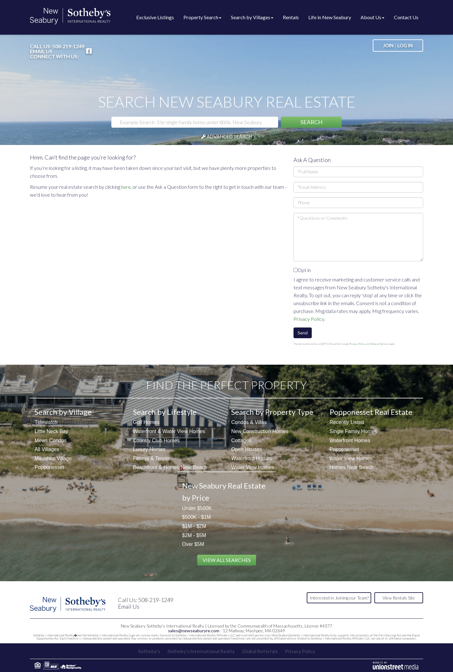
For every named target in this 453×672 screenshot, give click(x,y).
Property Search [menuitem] (202, 17)
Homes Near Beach (352, 467)
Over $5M (193, 544)
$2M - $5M (194, 535)
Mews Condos (50, 440)
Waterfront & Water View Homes (169, 431)
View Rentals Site (399, 597)
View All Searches (227, 560)
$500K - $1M (196, 517)
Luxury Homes (149, 449)
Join (388, 45)
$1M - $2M (194, 526)
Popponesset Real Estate (371, 411)
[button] (311, 122)
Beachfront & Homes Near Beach (170, 467)
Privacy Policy (309, 319)
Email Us (41, 51)
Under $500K (197, 508)
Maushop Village (53, 458)
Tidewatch (46, 422)
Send (303, 332)
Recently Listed (347, 422)
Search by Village (63, 411)
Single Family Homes (353, 431)
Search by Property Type (272, 411)
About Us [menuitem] (372, 17)
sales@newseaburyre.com (193, 630)
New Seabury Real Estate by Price (224, 491)
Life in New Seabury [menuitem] (329, 17)
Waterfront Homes (251, 458)
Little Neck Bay (51, 431)
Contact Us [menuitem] (406, 17)
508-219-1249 (68, 46)
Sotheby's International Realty (201, 651)
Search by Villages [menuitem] (252, 17)
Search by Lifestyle (165, 411)
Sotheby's (149, 651)
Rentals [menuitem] (291, 17)
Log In (405, 45)
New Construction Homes (259, 431)
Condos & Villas (249, 422)
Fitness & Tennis (151, 458)
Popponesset (49, 467)
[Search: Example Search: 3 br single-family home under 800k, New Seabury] (194, 122)
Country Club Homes (156, 440)
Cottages (241, 440)
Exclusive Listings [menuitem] (155, 17)
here (126, 187)
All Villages (47, 449)
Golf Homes (146, 422)
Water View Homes (252, 467)
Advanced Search (229, 136)
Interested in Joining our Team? (339, 597)
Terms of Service (380, 343)
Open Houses (246, 449)
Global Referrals (260, 651)
